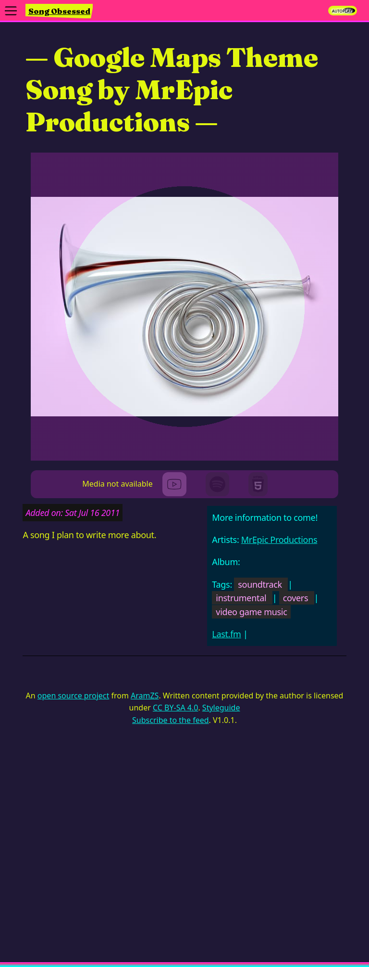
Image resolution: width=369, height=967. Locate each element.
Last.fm (226, 634)
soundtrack (260, 584)
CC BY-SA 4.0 (175, 707)
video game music (251, 612)
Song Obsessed (59, 11)
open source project (73, 695)
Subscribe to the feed (170, 720)
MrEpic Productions (279, 539)
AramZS (145, 695)
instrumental (241, 598)
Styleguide (221, 707)
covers (295, 598)
